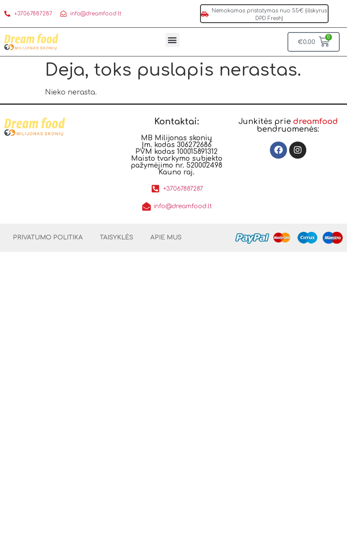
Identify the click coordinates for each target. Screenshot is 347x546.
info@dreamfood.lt (95, 14)
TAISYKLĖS (116, 237)
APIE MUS (166, 237)
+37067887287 (33, 14)
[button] (172, 40)
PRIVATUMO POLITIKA (48, 237)
